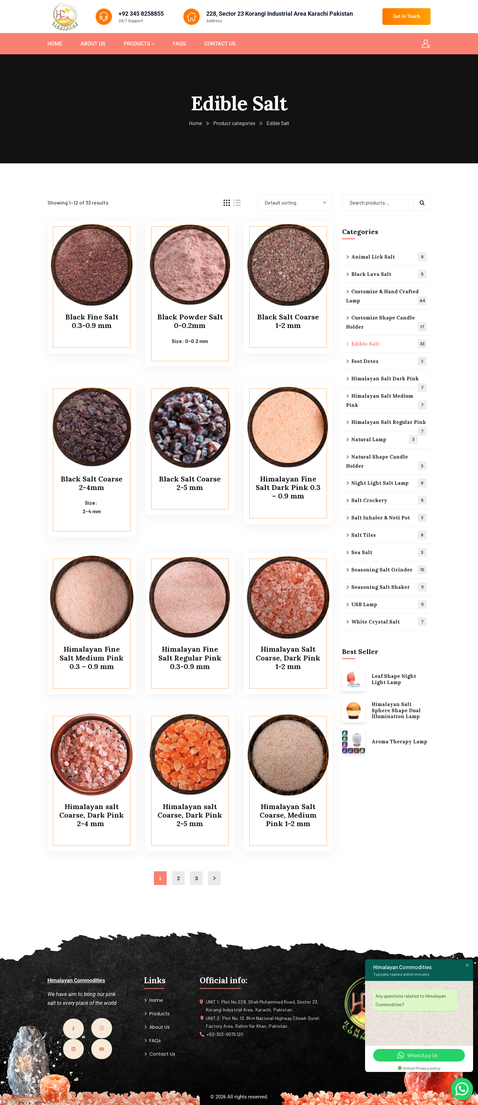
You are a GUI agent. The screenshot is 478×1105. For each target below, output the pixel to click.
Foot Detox (389, 361)
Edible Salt (389, 343)
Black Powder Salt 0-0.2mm (190, 321)
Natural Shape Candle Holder (386, 462)
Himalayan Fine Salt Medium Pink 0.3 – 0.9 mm (91, 657)
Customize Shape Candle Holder (386, 323)
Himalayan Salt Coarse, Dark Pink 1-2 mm (288, 657)
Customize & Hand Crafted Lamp (386, 296)
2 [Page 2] (178, 878)
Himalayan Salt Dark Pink (389, 381)
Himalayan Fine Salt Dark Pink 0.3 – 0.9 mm (288, 487)
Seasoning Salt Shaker (389, 587)
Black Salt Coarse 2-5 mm (190, 483)
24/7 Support (131, 20)
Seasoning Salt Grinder (389, 569)
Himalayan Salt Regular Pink (389, 425)
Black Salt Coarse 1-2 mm (288, 321)
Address (214, 20)
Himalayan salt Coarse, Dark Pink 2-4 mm (91, 815)
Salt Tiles (389, 535)
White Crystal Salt (389, 621)
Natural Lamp (384, 439)
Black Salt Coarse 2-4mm (91, 483)
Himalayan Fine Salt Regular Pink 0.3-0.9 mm (189, 657)
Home (195, 123)
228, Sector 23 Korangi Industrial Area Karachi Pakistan (279, 13)
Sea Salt (389, 552)
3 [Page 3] (196, 878)
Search (422, 202)
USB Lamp (389, 604)
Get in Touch (406, 16)
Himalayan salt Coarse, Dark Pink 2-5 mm (189, 815)
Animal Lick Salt (389, 256)
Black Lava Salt (389, 274)
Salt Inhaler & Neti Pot (389, 517)
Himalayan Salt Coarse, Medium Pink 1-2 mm (288, 815)
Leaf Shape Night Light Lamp (394, 679)
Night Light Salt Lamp (389, 483)
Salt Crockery (389, 500)
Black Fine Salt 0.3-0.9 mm (91, 321)
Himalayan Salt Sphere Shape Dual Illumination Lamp (396, 710)
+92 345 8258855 (141, 13)
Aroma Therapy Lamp (399, 742)
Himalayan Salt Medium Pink (386, 401)
